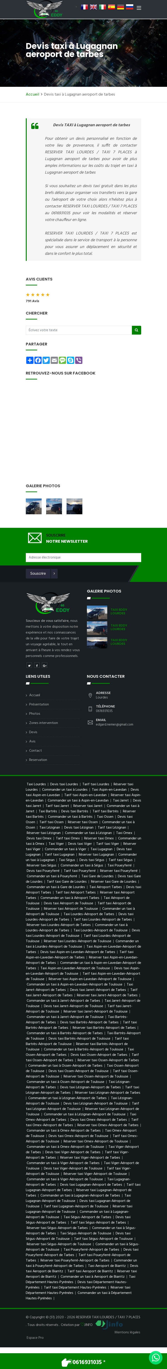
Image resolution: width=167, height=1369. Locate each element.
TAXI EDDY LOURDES (119, 611)
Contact (35, 751)
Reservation (38, 760)
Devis (33, 732)
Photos (34, 714)
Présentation (39, 704)
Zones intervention (43, 723)
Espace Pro (35, 1338)
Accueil (32, 94)
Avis (32, 741)
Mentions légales (127, 1332)
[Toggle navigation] (139, 8)
